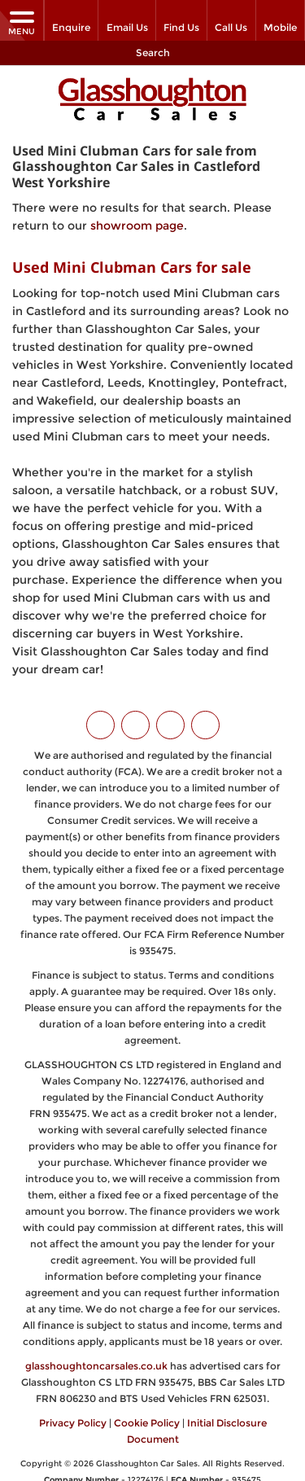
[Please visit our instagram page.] (170, 724)
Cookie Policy (147, 1422)
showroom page (137, 224)
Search (153, 52)
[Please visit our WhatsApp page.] (205, 724)
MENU (21, 22)
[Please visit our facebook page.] (135, 724)
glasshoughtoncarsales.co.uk (96, 1365)
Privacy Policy (73, 1422)
